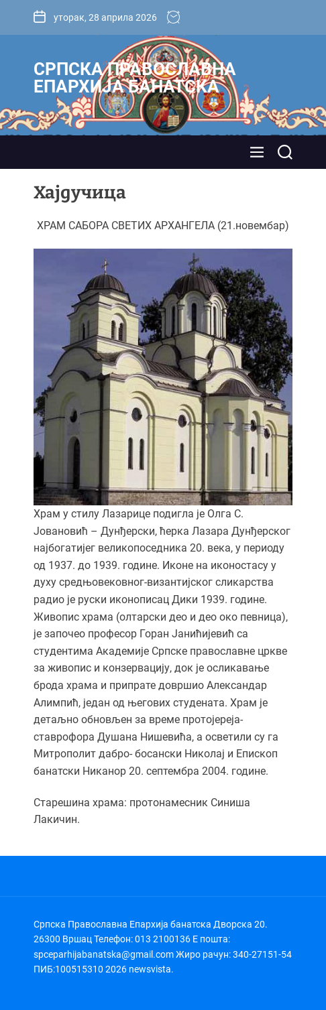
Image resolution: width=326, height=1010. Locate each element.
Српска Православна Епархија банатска (135, 77)
